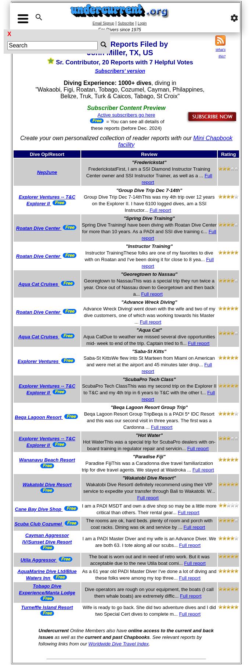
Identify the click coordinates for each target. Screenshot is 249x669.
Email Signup (103, 23)
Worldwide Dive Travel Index (119, 644)
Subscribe (126, 23)
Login (142, 23)
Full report (160, 210)
